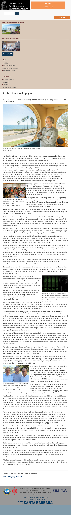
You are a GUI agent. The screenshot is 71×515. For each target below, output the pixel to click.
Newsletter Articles (9, 71)
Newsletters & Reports (10, 68)
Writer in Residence (9, 87)
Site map (30, 499)
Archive (5, 63)
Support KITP (7, 54)
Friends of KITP (8, 79)
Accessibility (44, 497)
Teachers (6, 84)
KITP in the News (9, 65)
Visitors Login (48, 7)
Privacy (25, 497)
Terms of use (33, 497)
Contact (37, 499)
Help (43, 499)
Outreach (6, 82)
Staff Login (47, 3)
